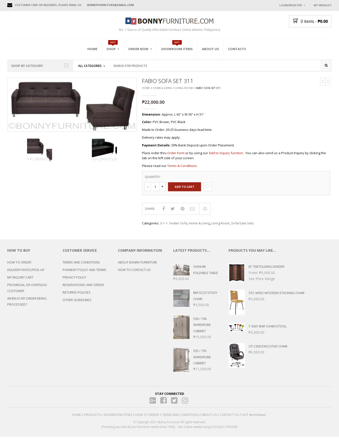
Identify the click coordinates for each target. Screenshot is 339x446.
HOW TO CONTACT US (134, 273)
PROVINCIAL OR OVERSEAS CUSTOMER (27, 291)
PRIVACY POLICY (74, 280)
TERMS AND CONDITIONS (81, 265)
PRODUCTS (92, 418)
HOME (76, 418)
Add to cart (184, 190)
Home (92, 49)
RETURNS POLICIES (77, 295)
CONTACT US (229, 418)
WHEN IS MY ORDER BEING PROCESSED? (27, 304)
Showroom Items (177, 49)
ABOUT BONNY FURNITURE (137, 265)
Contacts (237, 49)
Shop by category (39, 65)
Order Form (176, 156)
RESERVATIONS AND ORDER (83, 288)
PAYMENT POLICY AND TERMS (84, 273)
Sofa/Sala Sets (242, 226)
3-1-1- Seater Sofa (173, 226)
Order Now (138, 49)
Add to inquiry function (226, 156)
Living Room (184, 91)
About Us (210, 49)
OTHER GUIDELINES (77, 303)
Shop (111, 49)
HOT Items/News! (254, 418)
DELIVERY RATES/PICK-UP (26, 273)
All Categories (90, 66)
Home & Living (162, 91)
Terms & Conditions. (182, 168)
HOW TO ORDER (19, 265)
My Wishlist (323, 5)
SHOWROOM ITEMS (118, 418)
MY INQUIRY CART (20, 280)
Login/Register (290, 5)
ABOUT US (209, 418)
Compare (205, 212)
